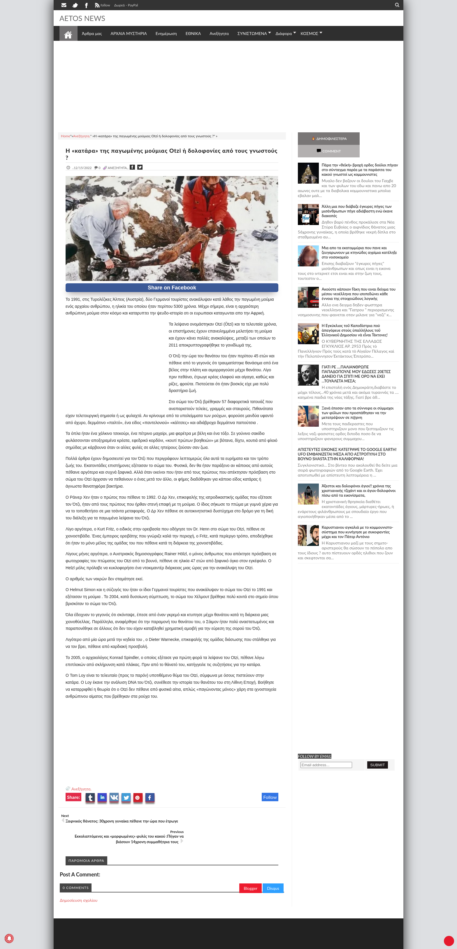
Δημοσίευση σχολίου (78, 884)
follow (102, 6)
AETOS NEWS (83, 18)
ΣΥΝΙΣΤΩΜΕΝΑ (252, 33)
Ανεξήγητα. (81, 788)
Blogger (250, 872)
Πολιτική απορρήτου (168, 944)
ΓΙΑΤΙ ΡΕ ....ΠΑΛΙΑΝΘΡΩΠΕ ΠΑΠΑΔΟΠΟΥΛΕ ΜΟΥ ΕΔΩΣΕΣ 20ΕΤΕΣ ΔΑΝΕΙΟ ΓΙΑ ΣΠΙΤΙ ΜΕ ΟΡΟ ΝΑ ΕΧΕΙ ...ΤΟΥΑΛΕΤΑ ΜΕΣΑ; (356, 361)
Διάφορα (284, 33)
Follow (270, 797)
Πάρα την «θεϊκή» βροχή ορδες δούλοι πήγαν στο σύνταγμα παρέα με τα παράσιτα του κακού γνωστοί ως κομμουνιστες (360, 157)
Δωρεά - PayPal (126, 5)
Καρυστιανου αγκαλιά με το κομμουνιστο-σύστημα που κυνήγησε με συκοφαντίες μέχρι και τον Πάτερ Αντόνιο (357, 519)
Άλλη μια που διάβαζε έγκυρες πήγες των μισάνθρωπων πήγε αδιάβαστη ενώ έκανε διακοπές (357, 198)
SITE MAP (142, 944)
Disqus (273, 872)
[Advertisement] (228, 85)
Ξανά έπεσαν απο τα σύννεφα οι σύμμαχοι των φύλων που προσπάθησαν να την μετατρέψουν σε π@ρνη (358, 400)
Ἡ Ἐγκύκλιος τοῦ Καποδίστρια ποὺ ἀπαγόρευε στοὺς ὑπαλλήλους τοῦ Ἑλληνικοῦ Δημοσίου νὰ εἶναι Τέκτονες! (355, 318)
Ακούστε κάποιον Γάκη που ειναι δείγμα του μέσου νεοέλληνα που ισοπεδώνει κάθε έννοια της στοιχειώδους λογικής (359, 281)
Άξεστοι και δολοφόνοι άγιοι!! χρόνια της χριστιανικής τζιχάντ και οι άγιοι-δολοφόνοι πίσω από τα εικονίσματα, (359, 478)
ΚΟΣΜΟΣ (310, 33)
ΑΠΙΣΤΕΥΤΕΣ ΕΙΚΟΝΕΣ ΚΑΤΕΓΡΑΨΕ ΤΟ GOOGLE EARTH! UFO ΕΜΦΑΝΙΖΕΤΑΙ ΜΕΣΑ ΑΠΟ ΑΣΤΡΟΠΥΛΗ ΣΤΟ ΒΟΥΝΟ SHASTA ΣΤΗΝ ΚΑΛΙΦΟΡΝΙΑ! (347, 442)
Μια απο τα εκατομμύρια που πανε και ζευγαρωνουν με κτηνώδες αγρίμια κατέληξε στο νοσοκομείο (359, 240)
